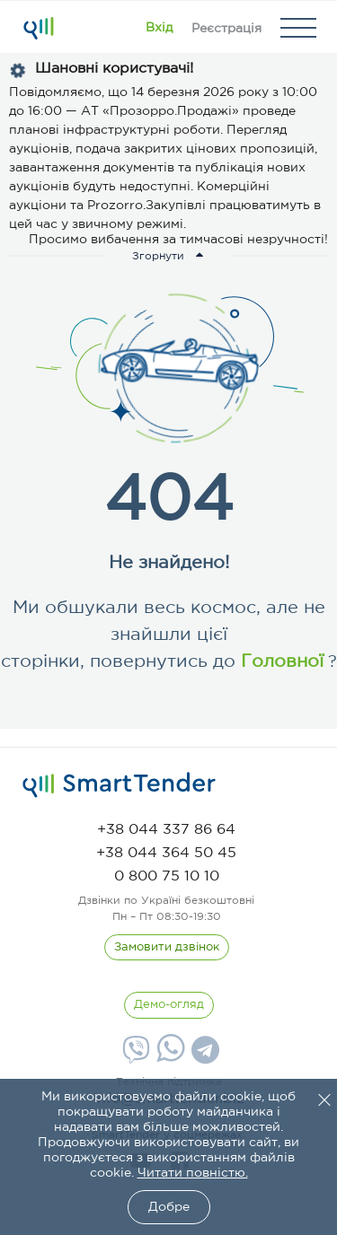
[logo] (119, 785)
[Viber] (134, 1056)
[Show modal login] (159, 28)
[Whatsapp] (168, 1058)
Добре (169, 1207)
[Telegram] (203, 1056)
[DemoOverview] (169, 1005)
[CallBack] (166, 947)
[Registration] (226, 28)
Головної (279, 661)
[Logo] (38, 28)
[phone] (166, 829)
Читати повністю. (192, 1173)
